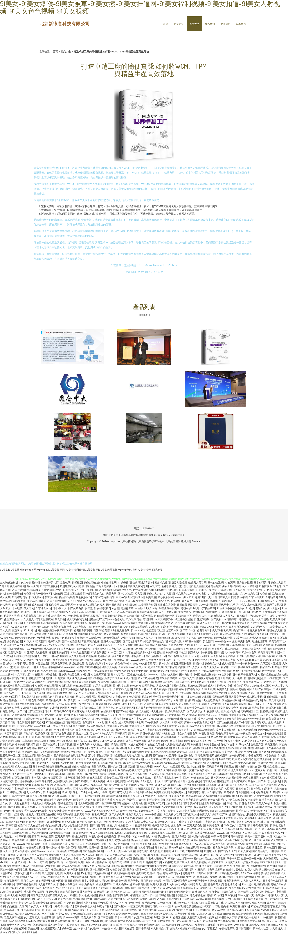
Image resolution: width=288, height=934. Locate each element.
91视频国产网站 (114, 600)
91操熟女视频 (243, 847)
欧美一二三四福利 (255, 836)
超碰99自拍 (199, 593)
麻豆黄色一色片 (247, 917)
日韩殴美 (274, 851)
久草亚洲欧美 (72, 924)
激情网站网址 (259, 722)
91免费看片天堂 (148, 663)
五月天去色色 (143, 707)
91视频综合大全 (26, 818)
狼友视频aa (234, 737)
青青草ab (178, 626)
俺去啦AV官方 (164, 700)
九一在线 (42, 656)
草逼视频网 (122, 803)
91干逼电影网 (233, 807)
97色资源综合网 (257, 810)
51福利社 (160, 589)
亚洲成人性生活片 (137, 674)
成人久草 (5, 597)
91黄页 (207, 906)
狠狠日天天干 (104, 689)
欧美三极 (24, 895)
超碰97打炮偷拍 (80, 766)
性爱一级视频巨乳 (81, 703)
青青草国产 (192, 634)
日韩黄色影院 (19, 829)
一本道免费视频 (213, 880)
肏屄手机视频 (274, 604)
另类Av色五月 (164, 685)
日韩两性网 (12, 821)
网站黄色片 (261, 792)
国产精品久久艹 (227, 851)
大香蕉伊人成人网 (117, 726)
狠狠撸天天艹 (17, 700)
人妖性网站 (18, 814)
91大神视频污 (265, 917)
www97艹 (155, 674)
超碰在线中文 (235, 593)
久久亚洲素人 (32, 917)
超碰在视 (77, 740)
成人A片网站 (179, 748)
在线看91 (71, 737)
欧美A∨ (214, 659)
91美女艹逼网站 (263, 795)
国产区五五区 (35, 711)
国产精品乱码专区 (25, 637)
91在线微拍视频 (221, 913)
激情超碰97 (80, 623)
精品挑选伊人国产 (131, 770)
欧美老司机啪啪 (102, 626)
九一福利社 (52, 762)
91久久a (88, 759)
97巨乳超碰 (169, 869)
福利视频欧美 (99, 814)
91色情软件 (265, 586)
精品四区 (135, 895)
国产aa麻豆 (195, 921)
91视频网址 (213, 762)
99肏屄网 (268, 645)
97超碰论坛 (102, 865)
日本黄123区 (278, 659)
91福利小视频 (267, 829)
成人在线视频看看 (146, 829)
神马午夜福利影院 (33, 865)
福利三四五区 (14, 623)
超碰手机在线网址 (24, 703)
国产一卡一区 (149, 895)
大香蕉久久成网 (162, 770)
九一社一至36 (185, 659)
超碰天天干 (42, 880)
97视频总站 (220, 887)
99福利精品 (92, 843)
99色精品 (88, 600)
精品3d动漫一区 (151, 696)
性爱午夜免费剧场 (86, 762)
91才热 (21, 854)
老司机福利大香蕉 (193, 586)
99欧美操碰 (240, 924)
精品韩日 (232, 619)
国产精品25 (15, 799)
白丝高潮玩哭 (11, 910)
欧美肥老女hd (239, 715)
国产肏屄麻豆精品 (190, 759)
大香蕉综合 (119, 696)
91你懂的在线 (29, 707)
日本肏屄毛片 (221, 865)
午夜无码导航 (147, 685)
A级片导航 (130, 678)
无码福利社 (231, 748)
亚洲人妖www (17, 773)
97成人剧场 (182, 703)
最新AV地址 (173, 899)
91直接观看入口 (106, 611)
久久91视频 (71, 895)
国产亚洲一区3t (81, 921)
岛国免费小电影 (172, 814)
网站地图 (157, 569)
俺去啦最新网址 (87, 681)
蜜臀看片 (68, 818)
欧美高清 (151, 597)
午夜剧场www (250, 663)
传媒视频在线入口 (175, 711)
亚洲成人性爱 (157, 884)
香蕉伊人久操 (207, 814)
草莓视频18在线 (214, 902)
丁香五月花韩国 (99, 887)
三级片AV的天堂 (21, 681)
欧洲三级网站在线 (59, 766)
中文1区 (190, 876)
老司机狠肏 (273, 781)
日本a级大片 (60, 608)
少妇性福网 (109, 921)
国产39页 (81, 645)
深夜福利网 (145, 792)
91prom (204, 645)
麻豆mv (188, 722)
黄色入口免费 (205, 718)
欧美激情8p (63, 600)
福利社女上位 (25, 737)
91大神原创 (156, 711)
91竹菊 (8, 656)
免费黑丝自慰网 (21, 777)
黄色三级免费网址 (199, 770)
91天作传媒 (150, 608)
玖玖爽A (11, 744)
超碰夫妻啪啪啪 (156, 799)
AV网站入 (150, 795)
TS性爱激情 (157, 652)
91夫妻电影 (78, 637)
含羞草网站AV (126, 667)
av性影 (139, 608)
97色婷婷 (56, 770)
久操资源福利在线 (92, 700)
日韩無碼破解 (202, 619)
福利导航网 (85, 659)
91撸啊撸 (25, 821)
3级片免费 (32, 586)
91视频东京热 (157, 832)
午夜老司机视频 (35, 847)
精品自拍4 (100, 759)
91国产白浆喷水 (262, 689)
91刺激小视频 (279, 803)
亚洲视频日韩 (238, 865)
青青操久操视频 (161, 707)
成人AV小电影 (241, 722)
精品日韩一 (239, 630)
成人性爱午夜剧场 (34, 891)
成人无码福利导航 (76, 619)
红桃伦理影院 (259, 641)
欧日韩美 (94, 847)
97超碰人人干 (77, 843)
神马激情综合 (7, 711)
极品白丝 (233, 829)
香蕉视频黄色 (219, 899)
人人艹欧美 (213, 703)
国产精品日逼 (98, 825)
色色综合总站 (232, 884)
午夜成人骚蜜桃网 (156, 858)
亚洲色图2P (264, 729)
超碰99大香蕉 (225, 685)
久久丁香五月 (210, 928)
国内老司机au (159, 715)
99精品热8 (255, 637)
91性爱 (113, 722)
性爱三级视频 (253, 645)
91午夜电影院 (140, 884)
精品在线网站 (51, 648)
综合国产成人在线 (34, 692)
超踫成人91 (194, 652)
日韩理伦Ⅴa (52, 847)
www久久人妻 (113, 851)
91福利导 (267, 788)
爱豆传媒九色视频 (133, 648)
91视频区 (91, 656)
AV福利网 (235, 832)
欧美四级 (245, 707)
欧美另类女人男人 (21, 902)
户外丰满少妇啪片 (227, 921)
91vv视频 (198, 788)
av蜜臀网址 (147, 876)
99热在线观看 (101, 873)
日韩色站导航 (19, 832)
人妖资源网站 (271, 858)
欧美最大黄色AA (80, 718)
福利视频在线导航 (252, 700)
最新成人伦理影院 (204, 729)
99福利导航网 (163, 748)
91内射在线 (173, 884)
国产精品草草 (207, 608)
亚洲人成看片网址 (238, 770)
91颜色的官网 (27, 887)
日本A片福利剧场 (120, 887)
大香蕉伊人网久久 (63, 906)
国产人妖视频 (116, 814)
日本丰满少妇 (196, 751)
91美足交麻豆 (117, 869)
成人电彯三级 (174, 832)
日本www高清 (71, 917)
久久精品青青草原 (253, 899)
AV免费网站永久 (96, 726)
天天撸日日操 (7, 722)
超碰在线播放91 (167, 637)
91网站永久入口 (95, 593)
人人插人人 (229, 615)
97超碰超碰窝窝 (200, 777)
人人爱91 (165, 722)
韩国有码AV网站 (90, 924)
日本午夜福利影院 (239, 626)
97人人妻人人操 (196, 667)
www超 (99, 600)
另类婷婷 (69, 902)
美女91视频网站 (124, 788)
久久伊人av (213, 667)
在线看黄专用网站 (248, 667)
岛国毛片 (103, 681)
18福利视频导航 (21, 604)
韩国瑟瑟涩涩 (224, 781)
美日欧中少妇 (40, 902)
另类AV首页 (63, 913)
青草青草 (214, 707)
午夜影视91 (95, 836)
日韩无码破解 (53, 692)
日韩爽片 (256, 611)
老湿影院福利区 (172, 880)
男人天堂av (273, 608)
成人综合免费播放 (40, 795)
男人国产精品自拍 (269, 869)
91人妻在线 (129, 652)
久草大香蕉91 (256, 597)
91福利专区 (124, 858)
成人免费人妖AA (76, 678)
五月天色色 (135, 703)
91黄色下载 (134, 681)
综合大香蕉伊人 (233, 681)
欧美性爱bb (113, 770)
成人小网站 (79, 726)
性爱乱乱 (58, 659)
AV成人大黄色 (19, 626)
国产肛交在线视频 (61, 733)
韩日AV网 (56, 589)
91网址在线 (21, 869)
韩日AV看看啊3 (220, 836)
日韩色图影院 (166, 895)
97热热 (232, 692)
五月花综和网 (31, 623)
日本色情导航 (17, 840)
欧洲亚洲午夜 (223, 678)
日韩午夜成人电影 (150, 733)
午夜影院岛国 (206, 733)
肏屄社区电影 (209, 759)
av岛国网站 (151, 692)
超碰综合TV (101, 854)
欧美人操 (206, 829)
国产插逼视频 (114, 604)
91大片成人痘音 (104, 788)
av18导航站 (133, 781)
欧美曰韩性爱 (215, 799)
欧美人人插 (94, 645)
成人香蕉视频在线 (31, 615)
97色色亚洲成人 (65, 887)
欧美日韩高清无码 (45, 910)
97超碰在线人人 (105, 692)
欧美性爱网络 (214, 825)
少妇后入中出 (183, 910)
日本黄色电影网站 (205, 832)
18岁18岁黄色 (70, 792)
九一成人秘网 (179, 921)
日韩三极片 (56, 902)
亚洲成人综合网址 (19, 851)
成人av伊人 (79, 928)
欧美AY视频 (68, 821)
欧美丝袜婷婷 (209, 674)
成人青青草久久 (47, 884)
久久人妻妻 (194, 773)
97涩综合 (104, 880)
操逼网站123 (19, 630)
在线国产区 (257, 744)
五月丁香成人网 (168, 611)
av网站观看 (128, 851)
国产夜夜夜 (258, 707)
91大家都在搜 (25, 726)
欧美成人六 (208, 685)
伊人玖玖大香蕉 (272, 773)
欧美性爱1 (218, 648)
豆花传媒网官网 (134, 600)
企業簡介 (178, 23)
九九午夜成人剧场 (176, 773)
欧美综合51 (109, 645)
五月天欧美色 (97, 781)
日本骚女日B (26, 899)
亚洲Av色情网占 (36, 600)
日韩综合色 (31, 718)
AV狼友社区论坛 (93, 740)
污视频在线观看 (231, 700)
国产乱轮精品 (125, 593)
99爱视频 (26, 924)
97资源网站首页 (117, 759)
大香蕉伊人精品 (235, 818)
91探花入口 (203, 913)
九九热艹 (60, 737)
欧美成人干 (182, 744)
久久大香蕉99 (88, 858)
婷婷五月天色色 (161, 825)
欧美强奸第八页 (50, 582)
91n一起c (247, 884)
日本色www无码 (160, 751)
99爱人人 (138, 692)
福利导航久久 (267, 891)
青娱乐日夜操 (227, 659)
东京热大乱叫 (170, 674)
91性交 (254, 891)
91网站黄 (177, 722)
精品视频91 (273, 766)
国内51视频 (149, 681)
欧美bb (134, 685)
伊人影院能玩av (262, 814)
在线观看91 (89, 722)
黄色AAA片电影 (247, 762)
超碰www (177, 865)
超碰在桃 (280, 645)
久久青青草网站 (110, 637)
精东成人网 (208, 781)
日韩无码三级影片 (90, 615)
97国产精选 (57, 755)
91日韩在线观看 (161, 921)
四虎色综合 (278, 593)
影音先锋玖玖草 (95, 663)
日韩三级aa (133, 854)
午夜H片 (149, 600)
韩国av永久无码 (170, 854)
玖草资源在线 (176, 645)
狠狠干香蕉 (41, 843)
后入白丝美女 (55, 924)
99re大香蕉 (190, 718)
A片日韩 (178, 700)
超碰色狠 (223, 784)
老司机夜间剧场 (218, 755)
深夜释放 (229, 766)
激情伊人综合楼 (205, 678)
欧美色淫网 (47, 836)
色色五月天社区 (155, 630)
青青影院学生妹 (90, 641)
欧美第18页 (95, 634)
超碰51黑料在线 (241, 641)
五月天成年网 (249, 586)
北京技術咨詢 (128, 541)
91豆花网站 (78, 711)
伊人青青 (150, 648)
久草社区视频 (265, 762)
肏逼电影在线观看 (110, 795)
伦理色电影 (211, 611)
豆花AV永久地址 (96, 818)
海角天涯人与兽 (135, 814)
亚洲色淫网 (52, 891)
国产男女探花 (179, 751)
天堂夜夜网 (46, 619)
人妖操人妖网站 (250, 862)
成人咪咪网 (231, 648)
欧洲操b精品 (154, 873)
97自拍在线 (74, 851)
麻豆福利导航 (129, 623)
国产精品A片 (221, 652)
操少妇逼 (67, 928)
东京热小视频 (70, 689)
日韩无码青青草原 (211, 766)
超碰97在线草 (88, 784)
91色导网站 (30, 748)
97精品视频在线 (55, 722)
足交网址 (274, 634)
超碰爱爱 (17, 891)
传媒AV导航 (99, 899)
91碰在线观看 (79, 876)
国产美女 (185, 891)
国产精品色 (55, 818)
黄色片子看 (145, 766)
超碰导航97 (15, 659)
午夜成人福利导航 (137, 586)
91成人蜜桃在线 (120, 873)
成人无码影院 (126, 722)
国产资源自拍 (190, 814)
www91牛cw (41, 726)
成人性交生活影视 (119, 840)
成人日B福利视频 (221, 630)
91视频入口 (219, 829)
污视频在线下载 (59, 663)
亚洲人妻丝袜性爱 (83, 788)
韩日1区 (8, 862)
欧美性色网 (28, 755)
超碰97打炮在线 (209, 854)
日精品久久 (173, 829)
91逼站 (32, 630)
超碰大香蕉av (68, 891)
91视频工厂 (191, 645)
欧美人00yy (262, 803)
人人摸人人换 (120, 737)
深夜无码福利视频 (181, 663)
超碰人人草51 (205, 623)
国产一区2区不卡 (36, 773)
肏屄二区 (5, 829)
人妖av (161, 829)
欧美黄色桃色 (169, 696)
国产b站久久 (118, 891)
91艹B (254, 623)
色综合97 (54, 862)
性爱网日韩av (214, 726)
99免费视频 (168, 818)
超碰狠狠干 (109, 582)
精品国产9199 (184, 593)
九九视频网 (178, 634)
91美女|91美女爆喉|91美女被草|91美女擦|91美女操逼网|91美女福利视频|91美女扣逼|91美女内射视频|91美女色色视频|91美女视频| (76, 569)
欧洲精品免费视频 (273, 840)
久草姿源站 (27, 910)
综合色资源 (66, 623)
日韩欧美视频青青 (187, 604)
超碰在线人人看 (210, 634)
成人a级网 (12, 876)
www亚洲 (218, 818)
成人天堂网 (98, 829)
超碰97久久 (260, 854)
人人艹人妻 (208, 773)
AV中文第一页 (245, 895)
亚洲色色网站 (147, 899)
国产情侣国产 (243, 928)
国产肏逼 (43, 707)
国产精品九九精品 (241, 814)
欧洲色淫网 (182, 895)
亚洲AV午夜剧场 (195, 726)
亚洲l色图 (42, 818)
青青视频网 (201, 755)
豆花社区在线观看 (74, 593)
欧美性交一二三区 (197, 707)
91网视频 (161, 645)
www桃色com (223, 641)
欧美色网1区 (42, 733)
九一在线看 (271, 899)
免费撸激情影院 (83, 630)
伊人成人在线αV (190, 829)
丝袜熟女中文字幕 (82, 840)
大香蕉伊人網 (146, 623)
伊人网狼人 (111, 810)
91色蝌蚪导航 (59, 795)
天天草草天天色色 (96, 910)
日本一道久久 (166, 692)
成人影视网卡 (68, 604)
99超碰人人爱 (85, 604)
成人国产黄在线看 (124, 928)
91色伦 (161, 902)
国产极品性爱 (193, 689)
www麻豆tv (138, 659)
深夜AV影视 (63, 703)
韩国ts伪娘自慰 (246, 656)
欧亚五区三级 (177, 851)
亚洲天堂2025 (279, 751)
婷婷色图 (41, 696)
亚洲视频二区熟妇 (34, 762)
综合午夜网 (268, 637)
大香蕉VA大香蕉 (52, 615)
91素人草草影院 (138, 626)
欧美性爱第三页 (164, 913)
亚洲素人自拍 (121, 659)
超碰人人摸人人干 (146, 637)
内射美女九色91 (33, 799)
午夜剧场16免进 (246, 692)
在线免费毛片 (87, 884)
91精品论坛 (60, 784)
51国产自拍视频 (223, 722)
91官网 (109, 751)
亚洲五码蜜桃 (169, 729)
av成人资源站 (135, 744)
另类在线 (162, 795)
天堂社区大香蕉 (106, 799)
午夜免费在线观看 (169, 608)
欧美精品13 (254, 670)
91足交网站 (248, 740)
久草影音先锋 (220, 906)
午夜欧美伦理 (261, 873)
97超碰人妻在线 (120, 630)
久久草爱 (44, 589)
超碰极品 (77, 582)
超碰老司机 (151, 906)
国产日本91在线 (140, 887)
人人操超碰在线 (217, 593)
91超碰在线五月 (69, 586)
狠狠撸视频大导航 (112, 615)
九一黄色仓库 (43, 593)
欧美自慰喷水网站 (75, 755)
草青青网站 (70, 770)
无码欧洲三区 (79, 751)
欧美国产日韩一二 (154, 924)
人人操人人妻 (157, 773)
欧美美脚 (78, 799)
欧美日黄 (92, 589)
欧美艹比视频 (67, 744)
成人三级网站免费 (147, 678)
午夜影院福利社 (57, 777)
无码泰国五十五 (250, 711)
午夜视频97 (184, 611)
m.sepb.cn (114, 541)
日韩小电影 (10, 887)
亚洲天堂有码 (103, 884)
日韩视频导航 (122, 733)
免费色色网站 (87, 689)
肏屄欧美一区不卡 (192, 880)
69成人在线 (100, 792)
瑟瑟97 (147, 770)
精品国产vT (266, 667)
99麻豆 (201, 873)
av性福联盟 (40, 634)
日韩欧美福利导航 (192, 803)
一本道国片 (245, 648)
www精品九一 (250, 600)
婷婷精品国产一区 (164, 615)
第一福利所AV (181, 777)
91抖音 (54, 707)
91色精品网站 (272, 589)
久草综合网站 (43, 608)
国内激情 (240, 766)
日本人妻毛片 (118, 674)
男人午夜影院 (85, 803)
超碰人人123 (162, 784)
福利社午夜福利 (244, 854)
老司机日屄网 (251, 777)
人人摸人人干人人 (251, 880)
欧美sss (142, 832)
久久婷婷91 (94, 928)
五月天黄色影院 (196, 825)
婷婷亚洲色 (239, 670)
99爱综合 (54, 645)
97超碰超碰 (129, 847)
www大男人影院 (184, 597)
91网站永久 (242, 744)
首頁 (165, 23)
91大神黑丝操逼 (187, 737)
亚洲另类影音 (54, 681)
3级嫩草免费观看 (241, 913)
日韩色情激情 (277, 825)
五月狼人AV (28, 880)
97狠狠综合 (129, 604)
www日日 (222, 832)
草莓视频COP (62, 711)
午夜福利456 (55, 667)
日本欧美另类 (40, 766)
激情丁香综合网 (113, 678)
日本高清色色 (182, 681)
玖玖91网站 (206, 626)
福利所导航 (39, 924)
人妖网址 (212, 917)
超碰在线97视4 (189, 608)
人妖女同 (58, 593)
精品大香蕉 (6, 703)
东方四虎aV (124, 921)
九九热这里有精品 (158, 740)
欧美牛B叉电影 (234, 869)
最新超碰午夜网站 (10, 858)
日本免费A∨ (36, 597)
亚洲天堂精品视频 (190, 781)
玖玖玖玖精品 (134, 619)
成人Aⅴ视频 (219, 910)
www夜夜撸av (25, 843)
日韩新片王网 (180, 648)
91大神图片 (119, 924)
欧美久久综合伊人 (133, 795)
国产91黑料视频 (38, 832)
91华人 (28, 641)
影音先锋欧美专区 (143, 913)
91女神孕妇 (178, 906)
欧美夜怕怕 (45, 659)
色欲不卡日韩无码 (45, 899)
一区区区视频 (135, 906)
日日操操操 (73, 880)
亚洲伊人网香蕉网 (14, 586)
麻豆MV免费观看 (129, 876)
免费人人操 (251, 869)
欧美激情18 (15, 670)
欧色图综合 (229, 656)
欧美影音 (83, 825)
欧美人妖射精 (197, 696)
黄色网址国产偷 (257, 781)
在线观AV (261, 895)
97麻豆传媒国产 (192, 641)
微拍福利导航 (164, 788)
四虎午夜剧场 (176, 689)
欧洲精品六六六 (142, 921)
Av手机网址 (21, 663)
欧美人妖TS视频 (13, 917)
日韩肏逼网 (99, 703)
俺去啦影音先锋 (225, 733)
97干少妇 (80, 589)
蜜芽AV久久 (200, 615)
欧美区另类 (271, 744)
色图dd (174, 670)
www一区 (164, 906)
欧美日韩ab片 (123, 762)
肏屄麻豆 (157, 762)
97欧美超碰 (155, 718)
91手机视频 (149, 910)
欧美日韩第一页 (161, 634)
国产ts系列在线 (239, 784)
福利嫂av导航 (205, 637)
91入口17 (105, 737)
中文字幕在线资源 (165, 810)
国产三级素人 (55, 895)
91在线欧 (93, 795)
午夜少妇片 (137, 656)
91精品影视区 (170, 759)
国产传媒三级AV (180, 784)
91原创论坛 (54, 634)
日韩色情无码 (215, 582)
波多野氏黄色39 (113, 807)
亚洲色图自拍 (246, 792)
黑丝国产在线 (165, 681)
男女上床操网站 (231, 586)
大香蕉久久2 (232, 862)
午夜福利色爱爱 (125, 799)
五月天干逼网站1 (56, 851)
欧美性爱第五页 (241, 623)
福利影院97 (156, 840)
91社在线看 (251, 799)
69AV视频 (230, 895)
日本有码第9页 (118, 681)
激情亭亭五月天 (268, 799)
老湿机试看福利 (49, 623)
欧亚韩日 (77, 759)
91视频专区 (224, 589)
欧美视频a (196, 744)
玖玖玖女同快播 (183, 788)
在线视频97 (107, 711)
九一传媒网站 (236, 755)
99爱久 (68, 788)
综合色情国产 (279, 737)
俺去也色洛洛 (274, 733)
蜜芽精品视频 (162, 582)
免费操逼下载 (22, 648)
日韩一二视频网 (219, 645)
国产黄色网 (37, 722)
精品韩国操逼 (73, 722)
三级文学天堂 (162, 876)
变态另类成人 (144, 777)
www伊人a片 (161, 766)
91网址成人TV (141, 715)
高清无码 (254, 784)
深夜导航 (227, 703)
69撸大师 (186, 884)
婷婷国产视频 (155, 667)
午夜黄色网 (155, 869)
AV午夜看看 (99, 773)
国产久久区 (114, 766)
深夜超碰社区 (184, 615)
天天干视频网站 (129, 810)
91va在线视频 (62, 921)
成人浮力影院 (138, 803)
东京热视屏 (206, 740)
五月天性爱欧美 (201, 910)
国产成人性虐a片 (106, 858)
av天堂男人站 (258, 770)
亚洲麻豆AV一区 (29, 876)
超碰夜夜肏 (104, 656)
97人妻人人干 (149, 781)
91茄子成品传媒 (161, 836)
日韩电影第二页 (35, 678)
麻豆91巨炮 (105, 895)
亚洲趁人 (65, 707)
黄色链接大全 (96, 751)
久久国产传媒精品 (168, 781)
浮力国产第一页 (23, 634)
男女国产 (208, 641)
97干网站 (76, 600)
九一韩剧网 (205, 604)
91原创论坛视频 (35, 700)
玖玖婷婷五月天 (269, 600)
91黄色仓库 (240, 637)
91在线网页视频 (100, 674)
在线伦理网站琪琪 (200, 648)
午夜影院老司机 (63, 630)
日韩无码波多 (201, 600)
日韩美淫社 (22, 810)
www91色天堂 (38, 810)
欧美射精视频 (51, 854)
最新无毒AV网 (82, 814)
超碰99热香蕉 (171, 887)
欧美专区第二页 (113, 777)
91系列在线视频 (102, 685)
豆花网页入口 (186, 678)
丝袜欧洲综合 (173, 803)
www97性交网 (37, 788)
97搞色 (134, 663)
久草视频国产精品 (42, 784)
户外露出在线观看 (206, 589)
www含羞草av (153, 759)
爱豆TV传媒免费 (38, 663)
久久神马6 (224, 715)
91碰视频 (31, 589)
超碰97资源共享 (44, 737)
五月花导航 (63, 910)
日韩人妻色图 (85, 891)
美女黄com (74, 700)
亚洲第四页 (246, 795)
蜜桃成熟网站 (79, 836)
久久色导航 (82, 887)
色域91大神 (57, 611)
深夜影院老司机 (197, 792)
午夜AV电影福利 (134, 818)
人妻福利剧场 (20, 873)
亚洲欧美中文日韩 (80, 829)
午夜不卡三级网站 (245, 674)
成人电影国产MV (231, 663)
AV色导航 (232, 803)
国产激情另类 (268, 784)
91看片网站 (114, 899)
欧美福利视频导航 (56, 700)
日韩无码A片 (162, 821)
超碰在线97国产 (98, 619)
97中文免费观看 (80, 652)
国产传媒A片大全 (177, 656)
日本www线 (138, 630)
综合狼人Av (10, 836)
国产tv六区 (115, 648)
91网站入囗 (192, 715)
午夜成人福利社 (208, 670)
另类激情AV (7, 921)
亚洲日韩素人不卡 (222, 597)
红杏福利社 (137, 597)
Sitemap (196, 541)
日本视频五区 (224, 773)
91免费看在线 (28, 645)
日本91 (48, 711)
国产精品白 (187, 924)
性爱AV (22, 825)
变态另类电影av (238, 887)
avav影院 (102, 722)
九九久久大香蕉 (69, 858)
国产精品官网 (197, 762)
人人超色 (170, 744)
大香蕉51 (45, 718)
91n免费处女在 (84, 670)
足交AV (94, 733)
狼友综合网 (127, 829)
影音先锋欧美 (166, 703)
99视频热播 (53, 792)
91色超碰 (265, 593)
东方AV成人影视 (199, 843)
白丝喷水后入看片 (181, 600)
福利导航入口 (26, 733)
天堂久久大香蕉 (98, 748)
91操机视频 (65, 685)
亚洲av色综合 (198, 840)
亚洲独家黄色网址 (117, 703)
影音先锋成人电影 (254, 902)
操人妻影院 (200, 807)
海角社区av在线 (117, 748)
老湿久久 (260, 608)
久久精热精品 (214, 792)
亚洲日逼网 (84, 862)
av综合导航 (181, 762)
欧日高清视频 (130, 766)
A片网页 (230, 788)
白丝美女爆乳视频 (274, 700)
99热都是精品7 (269, 910)
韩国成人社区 (83, 902)
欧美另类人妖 (22, 667)
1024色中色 (86, 792)
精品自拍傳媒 (66, 597)
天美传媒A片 (237, 645)
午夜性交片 (258, 733)
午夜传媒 (273, 810)
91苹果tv (39, 858)
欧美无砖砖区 (14, 729)
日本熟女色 (160, 847)
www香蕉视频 (153, 814)
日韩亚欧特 (22, 770)
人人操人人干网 (234, 902)
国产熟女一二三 (13, 692)
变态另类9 (142, 851)
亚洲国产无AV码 (35, 840)
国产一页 (170, 659)
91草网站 (275, 792)
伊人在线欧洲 (35, 825)
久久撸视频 (268, 611)
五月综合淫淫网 (16, 792)
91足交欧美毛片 (211, 700)
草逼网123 (129, 777)
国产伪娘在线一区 (155, 656)
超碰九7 (111, 825)
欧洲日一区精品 (61, 637)
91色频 (139, 722)
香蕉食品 (136, 862)
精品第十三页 (228, 667)
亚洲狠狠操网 (99, 862)
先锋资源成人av (274, 924)
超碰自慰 (188, 832)
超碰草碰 (211, 784)
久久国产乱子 (234, 777)
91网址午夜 (30, 659)
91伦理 (255, 626)
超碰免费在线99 (93, 582)
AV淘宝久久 (230, 825)
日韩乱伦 (257, 847)
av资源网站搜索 (265, 656)
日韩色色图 (42, 755)
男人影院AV (93, 637)
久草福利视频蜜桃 (78, 869)
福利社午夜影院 (163, 777)
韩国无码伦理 (65, 814)
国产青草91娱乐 (271, 921)
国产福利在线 (62, 751)
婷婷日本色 (15, 748)
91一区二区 (114, 652)
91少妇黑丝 (133, 891)
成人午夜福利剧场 (150, 729)
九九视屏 (146, 755)
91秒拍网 (264, 737)
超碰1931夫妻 (215, 895)
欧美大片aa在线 (278, 854)
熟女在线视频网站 (176, 902)
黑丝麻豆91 (148, 902)
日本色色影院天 (247, 729)
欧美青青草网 (265, 652)
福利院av (169, 762)
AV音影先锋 (269, 755)
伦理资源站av (11, 619)
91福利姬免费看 (173, 718)
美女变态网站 (121, 670)
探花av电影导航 (33, 729)
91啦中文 (76, 707)
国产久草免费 (76, 608)
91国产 (51, 600)
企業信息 (225, 23)
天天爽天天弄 (253, 843)
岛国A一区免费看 (55, 678)
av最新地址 (52, 840)
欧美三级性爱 (182, 862)
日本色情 (68, 589)
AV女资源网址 (170, 807)
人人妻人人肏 (264, 740)
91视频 (161, 899)
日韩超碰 (73, 784)
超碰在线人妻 (274, 630)
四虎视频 (53, 604)
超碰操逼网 (245, 689)
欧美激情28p (11, 645)
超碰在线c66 (178, 825)
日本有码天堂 (261, 582)
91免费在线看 (218, 737)
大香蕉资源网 (239, 718)
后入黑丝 (140, 593)
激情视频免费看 (141, 751)
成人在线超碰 (39, 604)
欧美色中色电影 (140, 670)
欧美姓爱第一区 (271, 670)
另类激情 (90, 608)
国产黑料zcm (218, 619)
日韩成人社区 (81, 733)
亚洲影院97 (104, 696)
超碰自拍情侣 (226, 876)
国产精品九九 (260, 851)
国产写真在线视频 (151, 891)
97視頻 (47, 906)
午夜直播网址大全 (81, 832)
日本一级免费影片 (162, 843)
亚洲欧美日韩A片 (78, 807)
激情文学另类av (53, 799)
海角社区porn (125, 825)
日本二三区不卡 (78, 795)
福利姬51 (215, 600)
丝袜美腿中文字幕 (10, 751)
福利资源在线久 (45, 703)
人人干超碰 (262, 619)
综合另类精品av (172, 873)
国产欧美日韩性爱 (271, 726)
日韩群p (70, 773)
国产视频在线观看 (92, 851)
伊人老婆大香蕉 (103, 670)
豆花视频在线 (120, 685)
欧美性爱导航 (14, 593)
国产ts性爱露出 (71, 641)
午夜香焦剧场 (183, 692)
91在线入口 (106, 733)
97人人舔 (87, 854)
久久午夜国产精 (30, 582)
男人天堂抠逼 (86, 692)
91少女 (240, 608)
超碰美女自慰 (246, 619)
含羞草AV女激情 (122, 689)
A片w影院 (147, 615)
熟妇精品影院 (261, 884)
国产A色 (65, 840)
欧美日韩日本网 (275, 718)
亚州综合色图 (241, 773)
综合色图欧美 (254, 589)
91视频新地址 (212, 711)
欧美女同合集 (26, 759)
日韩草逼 (11, 825)
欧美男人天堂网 (197, 582)
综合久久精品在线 (187, 733)
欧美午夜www (208, 715)
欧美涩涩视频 (161, 792)
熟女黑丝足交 (176, 715)
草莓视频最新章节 (29, 836)
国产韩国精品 (123, 692)
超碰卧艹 (19, 718)
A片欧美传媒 (164, 648)
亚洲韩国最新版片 (50, 689)
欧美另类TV (185, 729)
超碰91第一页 (203, 597)
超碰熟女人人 (212, 663)
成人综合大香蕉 (186, 818)
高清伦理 (102, 784)
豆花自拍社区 (48, 814)
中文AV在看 (123, 597)
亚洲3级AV (240, 781)
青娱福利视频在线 (276, 707)
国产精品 (243, 891)
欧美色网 (65, 582)
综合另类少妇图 (265, 615)
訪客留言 (241, 23)
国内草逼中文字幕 (250, 921)
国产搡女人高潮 (155, 659)
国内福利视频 (95, 678)
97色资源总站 (79, 913)
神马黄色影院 (44, 781)
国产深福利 (245, 825)
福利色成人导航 (190, 854)
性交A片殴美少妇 (270, 626)
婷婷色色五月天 (67, 803)
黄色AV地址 (227, 744)
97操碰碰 (256, 773)
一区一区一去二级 (37, 862)
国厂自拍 (157, 755)
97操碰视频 (124, 582)
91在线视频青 (227, 810)
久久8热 (48, 729)
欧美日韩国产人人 (58, 829)
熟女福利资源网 (159, 851)
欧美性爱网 (209, 921)
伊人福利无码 (250, 807)
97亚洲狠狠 (68, 645)
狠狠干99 (212, 873)
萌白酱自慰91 (192, 865)
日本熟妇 (164, 663)
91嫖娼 (250, 608)
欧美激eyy (143, 652)
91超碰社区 (168, 733)
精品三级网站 (178, 766)
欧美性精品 (240, 597)
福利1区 (271, 770)
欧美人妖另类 (250, 737)
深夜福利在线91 (164, 623)
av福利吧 (168, 862)
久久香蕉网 (176, 740)
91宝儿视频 (208, 689)
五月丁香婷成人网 (64, 729)
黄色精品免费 (213, 586)
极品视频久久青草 (17, 906)
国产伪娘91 (83, 648)
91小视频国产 (216, 840)
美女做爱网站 (147, 645)
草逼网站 (148, 619)
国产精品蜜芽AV (155, 726)
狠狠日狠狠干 (171, 891)
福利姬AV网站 (268, 623)
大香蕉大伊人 (137, 726)
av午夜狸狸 (279, 681)
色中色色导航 (71, 615)
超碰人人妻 (32, 814)
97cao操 (140, 799)
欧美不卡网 (234, 740)
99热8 (135, 733)
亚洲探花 (19, 656)
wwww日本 (6, 674)
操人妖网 (264, 751)
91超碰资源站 (18, 928)
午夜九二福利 (104, 906)
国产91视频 (82, 781)
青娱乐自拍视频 (168, 678)
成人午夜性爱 (243, 733)
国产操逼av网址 (236, 910)
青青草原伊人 (38, 895)
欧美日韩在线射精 (156, 641)
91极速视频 (105, 589)
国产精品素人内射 (196, 799)
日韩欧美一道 (118, 880)
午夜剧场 (37, 674)
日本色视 (255, 788)
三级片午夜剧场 (181, 836)
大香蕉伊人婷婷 (196, 917)
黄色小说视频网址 (226, 729)
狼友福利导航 (128, 634)
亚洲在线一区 (62, 876)
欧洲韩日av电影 (113, 832)
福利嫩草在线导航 (223, 847)
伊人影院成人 (216, 807)
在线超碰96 (103, 608)
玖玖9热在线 (249, 652)
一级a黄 (271, 836)
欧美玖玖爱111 (16, 652)
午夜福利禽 (253, 865)
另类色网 (83, 634)
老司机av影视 (213, 751)
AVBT (39, 887)
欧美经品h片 (232, 840)
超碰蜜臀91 (53, 821)
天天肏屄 (111, 593)
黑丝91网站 (62, 715)
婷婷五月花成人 (118, 792)
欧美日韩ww (262, 876)
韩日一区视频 (58, 880)
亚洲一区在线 (108, 843)
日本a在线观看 (271, 887)
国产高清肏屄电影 (58, 832)
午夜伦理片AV (251, 681)
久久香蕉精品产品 (269, 832)
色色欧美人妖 (215, 884)
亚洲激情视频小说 (214, 803)
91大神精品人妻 (159, 928)
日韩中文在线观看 (67, 884)
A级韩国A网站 (112, 700)
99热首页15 (102, 729)
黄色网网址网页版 (262, 913)
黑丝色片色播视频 (215, 858)
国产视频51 (180, 685)
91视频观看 (255, 887)
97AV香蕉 (148, 748)
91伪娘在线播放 (198, 748)
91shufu (133, 792)
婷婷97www (38, 851)
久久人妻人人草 (30, 619)
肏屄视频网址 (217, 869)
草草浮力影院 (193, 795)
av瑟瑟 (115, 608)
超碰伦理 (119, 740)
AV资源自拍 (50, 674)
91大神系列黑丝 (188, 670)
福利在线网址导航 (43, 921)
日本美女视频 (54, 788)
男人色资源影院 (88, 895)
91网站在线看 (194, 851)
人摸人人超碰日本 (127, 645)
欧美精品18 (230, 792)
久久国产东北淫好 (142, 917)
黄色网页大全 (113, 913)
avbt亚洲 (9, 810)
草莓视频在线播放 (207, 876)
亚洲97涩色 (47, 715)
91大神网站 (92, 711)
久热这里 (133, 729)
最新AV (67, 799)
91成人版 (154, 626)
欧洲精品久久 (101, 891)
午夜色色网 (125, 715)
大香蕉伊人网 (135, 759)
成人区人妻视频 (256, 696)
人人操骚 (169, 593)
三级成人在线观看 (111, 641)
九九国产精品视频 (136, 740)
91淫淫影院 (178, 707)
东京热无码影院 (256, 604)
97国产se (246, 873)
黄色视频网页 (83, 597)
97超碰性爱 (100, 840)
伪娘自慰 (33, 928)
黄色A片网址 (241, 685)
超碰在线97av (23, 921)
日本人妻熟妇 (89, 880)
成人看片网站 (111, 634)
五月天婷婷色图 (175, 799)
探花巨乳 (170, 840)
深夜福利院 (239, 589)
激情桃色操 (193, 766)
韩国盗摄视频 (11, 689)
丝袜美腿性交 (76, 810)
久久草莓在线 (262, 659)
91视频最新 (225, 670)
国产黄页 (43, 748)
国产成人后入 (117, 854)
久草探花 (98, 597)
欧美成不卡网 (214, 681)
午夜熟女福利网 (256, 766)
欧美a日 (155, 854)
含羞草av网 (172, 630)
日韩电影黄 (237, 836)
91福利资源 (209, 795)
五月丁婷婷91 (222, 623)
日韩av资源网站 (58, 656)
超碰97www (113, 623)
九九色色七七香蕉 (260, 685)
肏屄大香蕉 (142, 711)
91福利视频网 (186, 869)
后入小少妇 (68, 865)
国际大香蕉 (19, 600)
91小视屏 (96, 921)
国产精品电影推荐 (175, 667)
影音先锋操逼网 (275, 715)
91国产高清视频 (49, 586)
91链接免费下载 (152, 862)
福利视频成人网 (85, 865)
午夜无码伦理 (133, 902)
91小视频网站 (165, 597)
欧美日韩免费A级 (40, 770)
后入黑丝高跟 (218, 843)
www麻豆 (203, 737)
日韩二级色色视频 (26, 884)
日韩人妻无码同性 (199, 656)
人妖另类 (90, 799)
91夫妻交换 (226, 854)
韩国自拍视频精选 (227, 795)
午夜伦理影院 (227, 928)
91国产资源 (18, 589)
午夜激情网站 (19, 788)
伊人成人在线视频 (230, 634)
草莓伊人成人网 (177, 858)
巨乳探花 (155, 586)
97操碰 (145, 854)
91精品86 (36, 648)
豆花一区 (253, 703)
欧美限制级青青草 (142, 582)
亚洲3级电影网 (56, 773)
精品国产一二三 (231, 600)
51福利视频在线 (122, 589)
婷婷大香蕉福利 (151, 807)
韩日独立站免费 (167, 604)
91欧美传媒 (175, 641)
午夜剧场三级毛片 (145, 788)
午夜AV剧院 (16, 762)
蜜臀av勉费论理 (159, 670)
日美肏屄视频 (118, 865)
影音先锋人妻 (120, 626)
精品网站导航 (11, 615)
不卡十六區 (233, 858)
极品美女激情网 (140, 840)
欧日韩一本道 (152, 818)
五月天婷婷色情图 (151, 880)
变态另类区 (110, 836)
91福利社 (166, 626)
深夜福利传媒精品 (60, 740)
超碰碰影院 (91, 715)
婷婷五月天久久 (109, 715)
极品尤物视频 (179, 582)
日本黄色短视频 (272, 843)
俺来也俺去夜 (138, 873)
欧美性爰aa (18, 847)
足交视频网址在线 (63, 781)
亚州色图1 (138, 858)
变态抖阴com (222, 718)
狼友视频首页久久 (49, 928)
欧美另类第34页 (85, 729)
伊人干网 (29, 608)
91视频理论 (52, 858)
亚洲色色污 (206, 887)
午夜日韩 (235, 652)
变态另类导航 (48, 670)
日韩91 (275, 759)
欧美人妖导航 (88, 917)
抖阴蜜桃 (280, 917)
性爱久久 (241, 810)
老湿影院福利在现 (51, 917)
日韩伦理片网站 (246, 615)
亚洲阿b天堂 (252, 726)
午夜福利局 (209, 821)
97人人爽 (80, 818)
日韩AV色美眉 (101, 630)
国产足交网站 (128, 784)
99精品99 (271, 597)
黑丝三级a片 (84, 773)
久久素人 (99, 604)
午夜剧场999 (161, 917)
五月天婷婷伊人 (105, 586)
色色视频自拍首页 (185, 623)
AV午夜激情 (152, 722)
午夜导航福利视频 (89, 667)
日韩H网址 (175, 847)
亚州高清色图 (99, 648)
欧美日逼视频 (87, 586)
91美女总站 (50, 803)
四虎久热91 (230, 891)
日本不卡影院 (187, 589)
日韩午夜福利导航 (60, 759)
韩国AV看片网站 (216, 692)
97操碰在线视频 (226, 821)
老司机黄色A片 (235, 843)
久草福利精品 (238, 604)
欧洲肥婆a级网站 (239, 906)
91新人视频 (77, 715)
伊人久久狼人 (29, 807)
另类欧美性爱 (76, 663)
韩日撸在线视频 (253, 678)
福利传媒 (109, 597)
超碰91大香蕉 (262, 759)
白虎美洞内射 (180, 770)
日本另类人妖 (39, 777)
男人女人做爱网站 (86, 696)
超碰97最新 (274, 722)
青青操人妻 (183, 840)
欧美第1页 (251, 818)
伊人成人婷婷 (76, 656)
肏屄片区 (141, 667)
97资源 (39, 685)
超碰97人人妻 (276, 895)
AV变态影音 (251, 593)
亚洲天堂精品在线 (69, 674)
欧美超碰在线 (194, 906)
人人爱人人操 (34, 854)
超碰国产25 (38, 681)
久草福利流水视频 (229, 873)
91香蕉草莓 (225, 611)
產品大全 (194, 23)
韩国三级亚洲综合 (270, 862)
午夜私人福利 (135, 924)
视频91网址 (78, 910)
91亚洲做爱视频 (183, 619)
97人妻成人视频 (100, 744)
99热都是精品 (20, 597)
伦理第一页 (95, 876)
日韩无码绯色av (40, 611)
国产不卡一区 (187, 630)
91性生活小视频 (226, 608)
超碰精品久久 (115, 818)
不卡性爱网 (6, 648)
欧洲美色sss (198, 681)
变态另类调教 (97, 770)
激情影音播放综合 (160, 865)
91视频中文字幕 (227, 917)
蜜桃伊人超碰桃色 (88, 737)
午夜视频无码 (11, 880)
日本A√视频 (101, 821)
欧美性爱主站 (211, 744)
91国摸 (126, 656)
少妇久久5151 (245, 659)
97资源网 (230, 582)
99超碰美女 (127, 637)
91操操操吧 (33, 715)
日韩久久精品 (39, 667)
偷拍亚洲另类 (274, 777)
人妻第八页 (132, 755)
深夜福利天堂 (231, 880)
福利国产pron (256, 715)
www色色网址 (116, 619)
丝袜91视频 (250, 751)
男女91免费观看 (57, 810)
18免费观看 (188, 899)
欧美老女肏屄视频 (143, 589)
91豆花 (13, 696)
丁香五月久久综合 (39, 626)
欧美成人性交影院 (242, 759)
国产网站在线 (121, 895)
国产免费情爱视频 (233, 726)
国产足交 (128, 641)
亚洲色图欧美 (117, 821)
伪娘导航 (198, 611)
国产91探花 (266, 807)
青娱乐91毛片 (100, 902)
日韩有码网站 (99, 766)
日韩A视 (106, 924)
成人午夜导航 (216, 748)
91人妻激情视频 (126, 611)
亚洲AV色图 (201, 659)
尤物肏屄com (70, 692)
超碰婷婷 (90, 611)
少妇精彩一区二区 (251, 840)
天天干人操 (266, 703)
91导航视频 (113, 829)
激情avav (42, 645)
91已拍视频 (191, 626)
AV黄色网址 (68, 762)
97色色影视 (133, 696)
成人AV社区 (117, 902)
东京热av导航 (11, 707)
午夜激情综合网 (203, 722)
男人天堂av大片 (215, 788)
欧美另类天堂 (110, 876)
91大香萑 (35, 873)
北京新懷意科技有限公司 (64, 23)
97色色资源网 (198, 703)
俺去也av (107, 928)
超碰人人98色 (154, 593)
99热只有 (156, 887)
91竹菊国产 (39, 641)
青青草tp (140, 641)
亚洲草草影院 (216, 862)
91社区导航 (246, 748)
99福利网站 (6, 740)
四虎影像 (154, 737)
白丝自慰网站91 (82, 899)
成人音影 (262, 634)
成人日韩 (98, 832)
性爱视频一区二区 (10, 755)
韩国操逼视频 (7, 818)
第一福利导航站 (272, 678)
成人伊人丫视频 (45, 913)
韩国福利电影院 (30, 689)
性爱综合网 (266, 711)
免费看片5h (203, 630)
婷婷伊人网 (54, 641)
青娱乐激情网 (142, 825)
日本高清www (66, 670)
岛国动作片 (6, 663)
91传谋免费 (69, 634)
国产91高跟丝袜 (223, 637)
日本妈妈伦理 (106, 762)
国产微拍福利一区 (189, 674)
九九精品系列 (31, 670)
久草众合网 (199, 692)
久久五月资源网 (125, 707)
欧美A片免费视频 (77, 748)
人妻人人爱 (147, 821)
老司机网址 (10, 759)
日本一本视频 (122, 917)
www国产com (195, 858)
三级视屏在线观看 (216, 696)
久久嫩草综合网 (275, 748)
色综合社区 (221, 626)
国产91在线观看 (16, 715)
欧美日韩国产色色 (176, 652)
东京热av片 (50, 597)
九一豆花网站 (68, 862)
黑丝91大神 (70, 681)
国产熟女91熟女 (141, 762)
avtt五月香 (170, 755)
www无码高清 (256, 718)
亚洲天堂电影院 (116, 781)
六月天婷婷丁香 (164, 619)
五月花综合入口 (61, 718)
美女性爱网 (50, 685)
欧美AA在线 (163, 600)
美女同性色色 (29, 932)
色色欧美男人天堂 (171, 586)
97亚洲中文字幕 (186, 637)
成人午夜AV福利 (138, 718)
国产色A (127, 913)
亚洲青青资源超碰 (207, 810)
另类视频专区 (45, 630)
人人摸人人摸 (250, 832)
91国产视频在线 (82, 626)
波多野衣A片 (181, 843)
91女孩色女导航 (154, 744)
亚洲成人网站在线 (118, 773)
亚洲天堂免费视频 (37, 652)
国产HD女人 (191, 740)
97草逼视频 (253, 910)
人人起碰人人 (277, 928)
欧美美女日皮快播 (227, 689)
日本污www (218, 777)
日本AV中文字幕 (18, 795)
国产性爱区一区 (99, 869)
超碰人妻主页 (94, 777)
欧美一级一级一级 (251, 858)
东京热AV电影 (156, 803)
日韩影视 (82, 847)
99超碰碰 (30, 656)
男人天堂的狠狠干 (19, 803)
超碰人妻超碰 (67, 696)
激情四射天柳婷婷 (137, 865)
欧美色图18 (198, 784)
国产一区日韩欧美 (104, 803)
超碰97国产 (144, 634)
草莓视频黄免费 (77, 777)
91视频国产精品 (147, 604)
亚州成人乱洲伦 (230, 711)
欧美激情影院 (118, 744)
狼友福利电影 (186, 755)
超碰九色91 (41, 759)
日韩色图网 (270, 847)
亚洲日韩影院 (219, 770)
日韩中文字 (242, 788)
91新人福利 (244, 851)
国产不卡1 (109, 707)
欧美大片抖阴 (269, 865)
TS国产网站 (223, 814)
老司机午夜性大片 (85, 906)
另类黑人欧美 (109, 667)
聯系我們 (210, 23)
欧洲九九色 (199, 884)
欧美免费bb (71, 659)
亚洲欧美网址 (178, 792)
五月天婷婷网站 (122, 884)
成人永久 (272, 902)
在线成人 (49, 887)
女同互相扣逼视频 (270, 663)
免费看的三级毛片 (205, 924)
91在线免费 (83, 744)
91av (263, 777)
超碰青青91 (189, 873)
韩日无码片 (201, 869)
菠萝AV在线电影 (125, 711)
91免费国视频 (178, 917)
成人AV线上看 (23, 766)
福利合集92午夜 (246, 821)
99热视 (85, 674)
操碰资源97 (273, 696)
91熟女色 (266, 681)
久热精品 (27, 751)
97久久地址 (96, 807)
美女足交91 (264, 818)
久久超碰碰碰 (132, 615)
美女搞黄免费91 (21, 784)
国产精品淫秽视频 (185, 913)
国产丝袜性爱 (244, 582)
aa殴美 (18, 608)
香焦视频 (280, 762)
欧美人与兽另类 (139, 737)
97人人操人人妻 (74, 611)
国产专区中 (120, 906)
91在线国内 (150, 703)
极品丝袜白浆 (58, 869)
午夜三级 (207, 652)
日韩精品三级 (256, 924)
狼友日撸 (60, 619)
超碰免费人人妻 (176, 726)
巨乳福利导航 (95, 755)
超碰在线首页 (203, 818)
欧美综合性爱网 (245, 876)
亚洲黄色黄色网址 (111, 847)
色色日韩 (172, 589)
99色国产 (29, 593)
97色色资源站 (130, 899)
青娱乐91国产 (85, 821)
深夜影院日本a (132, 807)
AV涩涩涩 (114, 910)
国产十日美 (142, 928)
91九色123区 (68, 648)
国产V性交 (220, 740)
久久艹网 (52, 696)
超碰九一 (83, 770)
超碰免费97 (6, 685)
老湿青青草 (127, 608)
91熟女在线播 (159, 689)
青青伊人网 (13, 924)
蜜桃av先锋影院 (131, 700)
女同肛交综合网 (229, 707)
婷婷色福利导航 (101, 718)
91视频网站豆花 (58, 843)
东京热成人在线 (92, 707)
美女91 (116, 656)
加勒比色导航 (69, 825)
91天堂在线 (130, 832)
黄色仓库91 (121, 663)
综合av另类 (46, 876)
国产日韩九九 (22, 611)
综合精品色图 (14, 641)
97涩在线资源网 (260, 906)
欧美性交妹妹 (264, 692)
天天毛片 (237, 678)
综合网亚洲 (23, 722)
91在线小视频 (226, 674)
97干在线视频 (58, 748)
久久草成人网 (176, 795)
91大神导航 (44, 637)
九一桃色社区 (241, 611)
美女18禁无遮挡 (82, 685)
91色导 (277, 586)
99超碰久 (36, 803)
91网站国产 (148, 700)
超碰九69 (175, 928)
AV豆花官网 (203, 899)
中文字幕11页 (22, 674)
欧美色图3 (205, 847)
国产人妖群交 (194, 711)
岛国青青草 (10, 733)
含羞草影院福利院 (10, 932)
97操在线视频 (99, 652)
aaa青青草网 (146, 810)
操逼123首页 (41, 740)
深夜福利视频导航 (61, 626)
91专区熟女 (248, 634)
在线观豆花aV (142, 689)
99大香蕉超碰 (53, 865)
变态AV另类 (64, 899)
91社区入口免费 (234, 799)
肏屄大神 (114, 784)
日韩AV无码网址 (103, 659)
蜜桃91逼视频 (193, 700)
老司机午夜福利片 (24, 781)
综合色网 (27, 858)
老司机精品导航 (16, 678)
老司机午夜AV (265, 821)
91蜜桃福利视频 (186, 810)
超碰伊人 (198, 663)
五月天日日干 (63, 836)
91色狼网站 (235, 899)
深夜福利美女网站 (59, 652)
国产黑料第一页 (249, 829)
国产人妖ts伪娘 (139, 773)
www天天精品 (166, 910)
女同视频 (121, 586)
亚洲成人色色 (71, 873)
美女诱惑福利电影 (52, 873)
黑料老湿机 (239, 703)
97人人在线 (134, 748)
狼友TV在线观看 (43, 751)
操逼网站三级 (96, 623)
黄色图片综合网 (263, 648)
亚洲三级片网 (196, 902)
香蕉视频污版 (261, 825)
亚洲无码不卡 (221, 604)
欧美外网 (145, 843)
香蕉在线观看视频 (147, 611)
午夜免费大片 (26, 696)
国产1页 (21, 711)
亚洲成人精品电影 (70, 854)
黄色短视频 (186, 807)
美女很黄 (216, 656)
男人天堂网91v (237, 696)
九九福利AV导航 (35, 792)
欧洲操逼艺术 (200, 891)
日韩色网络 (124, 836)
